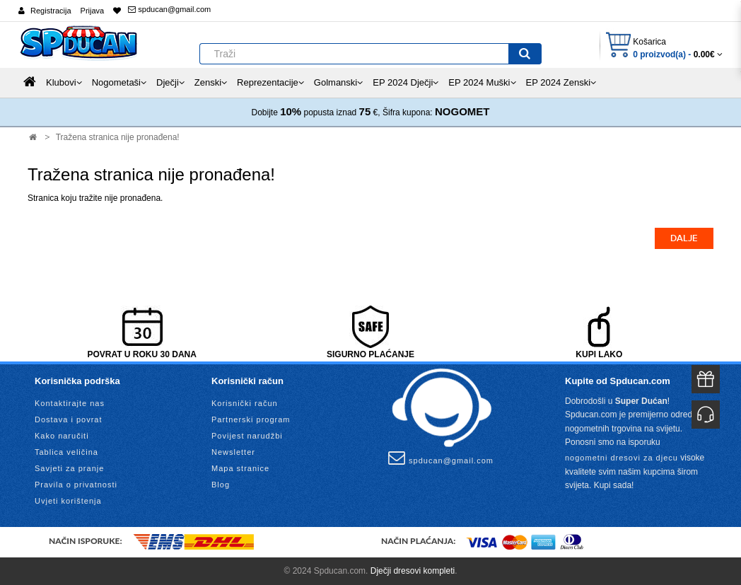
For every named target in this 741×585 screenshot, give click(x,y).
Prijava (93, 10)
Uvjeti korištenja (68, 501)
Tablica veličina (66, 452)
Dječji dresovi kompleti (412, 571)
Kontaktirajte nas (70, 403)
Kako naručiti (62, 435)
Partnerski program (251, 419)
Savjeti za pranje (69, 468)
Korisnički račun (244, 403)
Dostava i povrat (68, 419)
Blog (220, 484)
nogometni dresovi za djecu (621, 457)
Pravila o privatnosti (76, 484)
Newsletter (233, 452)
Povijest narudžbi (247, 435)
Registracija (50, 10)
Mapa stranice (240, 468)
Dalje (684, 238)
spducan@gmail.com (169, 9)
